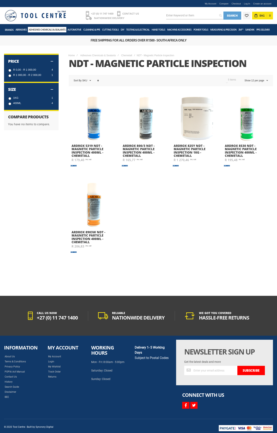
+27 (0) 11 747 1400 (102, 13)
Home (71, 55)
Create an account (262, 3)
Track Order (54, 371)
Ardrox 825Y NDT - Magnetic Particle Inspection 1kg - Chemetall (189, 151)
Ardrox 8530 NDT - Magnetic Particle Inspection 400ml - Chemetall (241, 151)
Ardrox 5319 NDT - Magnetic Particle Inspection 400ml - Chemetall (87, 151)
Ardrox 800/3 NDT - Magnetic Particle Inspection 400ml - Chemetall (139, 151)
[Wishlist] (247, 15)
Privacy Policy (12, 366)
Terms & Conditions (15, 361)
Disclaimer (10, 392)
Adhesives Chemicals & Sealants (98, 55)
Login (51, 361)
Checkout (236, 3)
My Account (210, 3)
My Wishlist (54, 366)
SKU (85, 80)
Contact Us (11, 376)
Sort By (77, 80)
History (9, 381)
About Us (10, 356)
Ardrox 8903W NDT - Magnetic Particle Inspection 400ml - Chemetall (88, 237)
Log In (247, 3)
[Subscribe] (251, 370)
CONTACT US (130, 13)
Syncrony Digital (44, 427)
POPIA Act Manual (15, 371)
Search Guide (12, 386)
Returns (52, 376)
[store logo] (35, 15)
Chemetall (126, 55)
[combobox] (194, 15)
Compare (223, 3)
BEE (7, 397)
